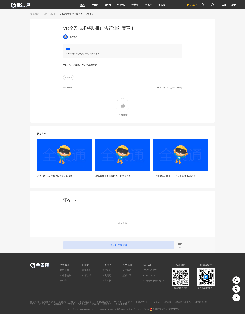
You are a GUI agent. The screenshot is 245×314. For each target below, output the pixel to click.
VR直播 (118, 302)
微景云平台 (44, 304)
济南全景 (107, 304)
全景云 (156, 302)
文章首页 (34, 14)
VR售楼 (167, 302)
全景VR (62, 302)
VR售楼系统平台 (183, 302)
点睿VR (95, 304)
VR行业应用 (49, 14)
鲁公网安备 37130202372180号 (165, 309)
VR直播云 (58, 304)
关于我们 (126, 270)
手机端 (161, 4)
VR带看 (134, 4)
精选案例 (64, 270)
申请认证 (86, 275)
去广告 (63, 280)
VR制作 (148, 4)
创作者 (108, 4)
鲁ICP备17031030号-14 (139, 309)
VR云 (32, 304)
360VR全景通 (104, 302)
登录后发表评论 (119, 245)
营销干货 (68, 77)
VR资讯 (121, 4)
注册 (224, 5)
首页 (82, 4)
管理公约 (106, 270)
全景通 (128, 302)
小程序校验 (65, 275)
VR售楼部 (83, 304)
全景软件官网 (48, 302)
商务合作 (86, 270)
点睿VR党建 (121, 304)
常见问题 (106, 275)
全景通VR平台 (143, 302)
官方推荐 (106, 280)
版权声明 (126, 275)
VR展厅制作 (200, 302)
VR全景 (94, 4)
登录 (233, 5)
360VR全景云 (87, 302)
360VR (73, 302)
